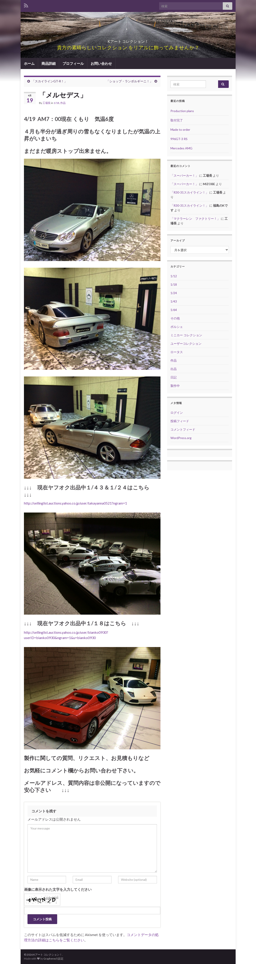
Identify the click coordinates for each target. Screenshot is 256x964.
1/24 (173, 293)
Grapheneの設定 (53, 958)
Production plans (182, 111)
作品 (63, 103)
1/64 (173, 310)
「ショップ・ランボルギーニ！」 (129, 81)
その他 (175, 318)
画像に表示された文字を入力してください (58, 889)
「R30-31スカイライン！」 (189, 192)
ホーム (29, 63)
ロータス (176, 352)
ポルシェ (176, 327)
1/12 (173, 276)
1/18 (56, 103)
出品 (173, 369)
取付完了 (176, 120)
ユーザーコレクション (185, 343)
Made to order (180, 129)
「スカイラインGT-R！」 (49, 81)
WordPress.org (181, 438)
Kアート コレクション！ (128, 40)
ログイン (176, 412)
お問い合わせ (101, 63)
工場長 (47, 103)
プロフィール (73, 63)
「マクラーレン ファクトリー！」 (195, 218)
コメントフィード (182, 429)
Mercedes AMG (181, 148)
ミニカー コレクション (186, 335)
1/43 (173, 301)
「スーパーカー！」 (184, 175)
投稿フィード (179, 421)
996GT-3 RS (179, 139)
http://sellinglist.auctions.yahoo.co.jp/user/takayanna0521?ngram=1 (75, 503)
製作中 (175, 386)
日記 (173, 377)
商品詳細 (48, 63)
